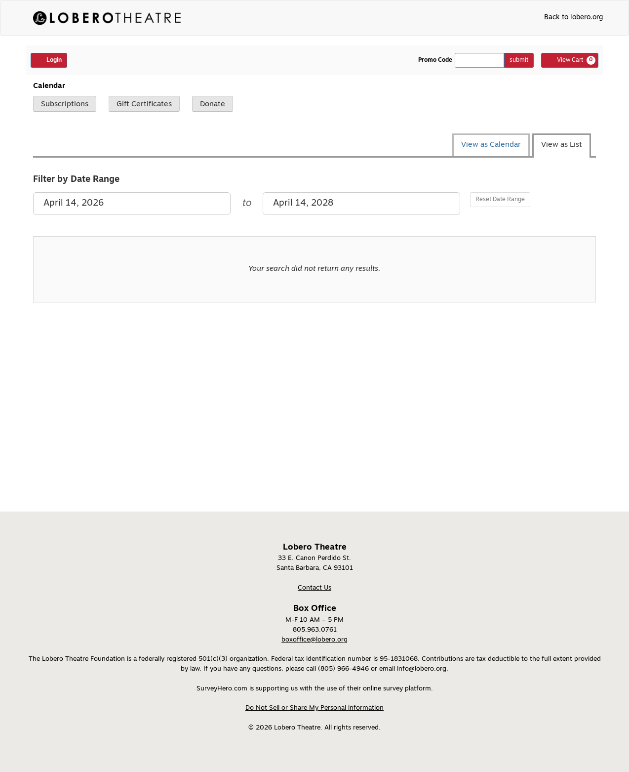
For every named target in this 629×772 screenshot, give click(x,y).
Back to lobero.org (573, 17)
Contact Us (314, 588)
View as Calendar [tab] (491, 145)
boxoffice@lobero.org (314, 640)
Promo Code (435, 60)
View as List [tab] (561, 145)
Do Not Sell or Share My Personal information (314, 708)
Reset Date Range (500, 200)
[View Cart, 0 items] (569, 60)
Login (49, 60)
